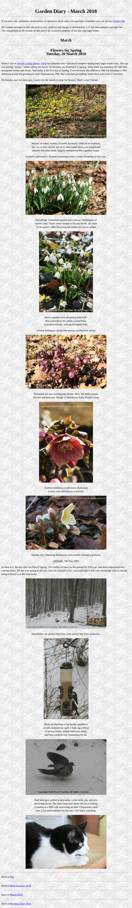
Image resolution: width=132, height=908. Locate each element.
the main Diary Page (20, 903)
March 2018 (16, 894)
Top (12, 876)
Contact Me (119, 21)
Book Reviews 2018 (20, 885)
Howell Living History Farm (31, 63)
